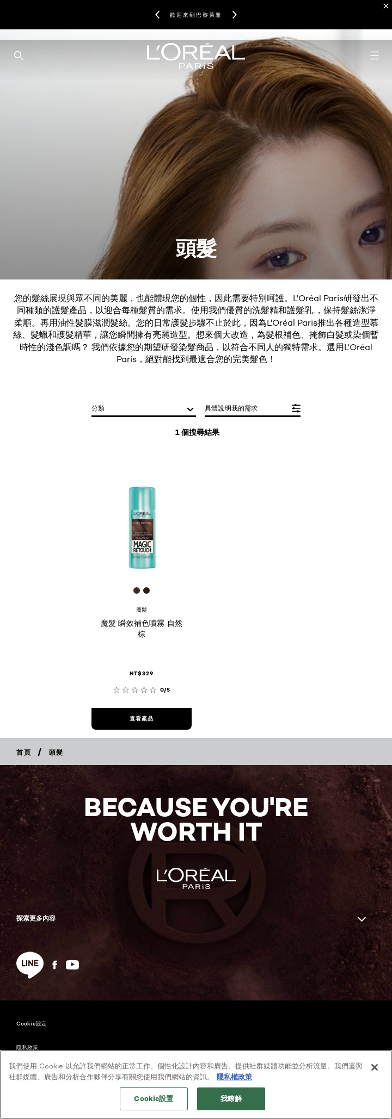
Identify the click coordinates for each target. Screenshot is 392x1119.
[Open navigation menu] (374, 55)
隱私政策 (27, 1047)
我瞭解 (231, 1106)
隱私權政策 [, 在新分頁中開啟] (234, 1084)
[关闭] (375, 1075)
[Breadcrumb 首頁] (24, 752)
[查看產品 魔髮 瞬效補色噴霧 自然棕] (141, 719)
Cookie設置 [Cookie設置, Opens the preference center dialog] (153, 1106)
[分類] (143, 409)
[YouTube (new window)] (72, 964)
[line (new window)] (30, 965)
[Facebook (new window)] (54, 964)
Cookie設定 (31, 1023)
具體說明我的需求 (231, 408)
